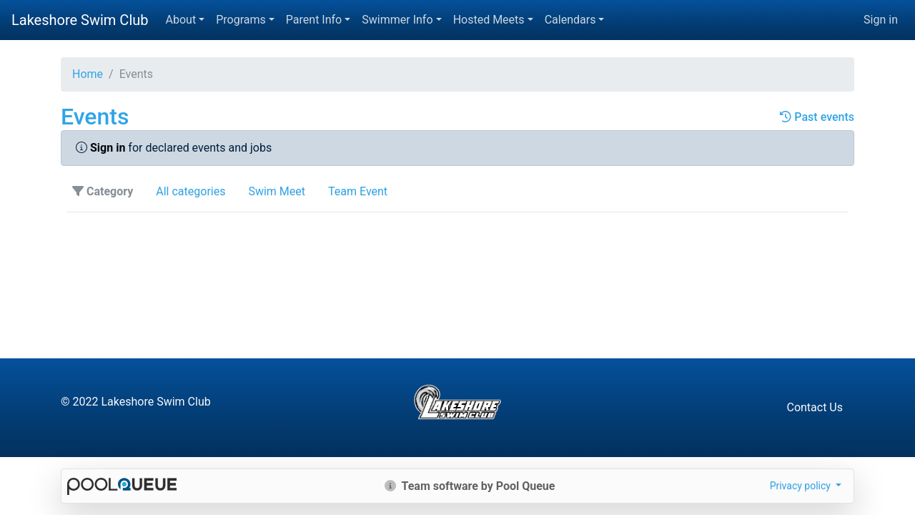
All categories (190, 191)
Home (87, 74)
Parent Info (314, 19)
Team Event (357, 191)
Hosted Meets (489, 19)
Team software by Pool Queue (470, 486)
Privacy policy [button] (802, 485)
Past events (817, 117)
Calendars (570, 19)
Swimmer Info (397, 19)
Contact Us (814, 407)
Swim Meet (276, 191)
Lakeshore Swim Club (80, 20)
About (181, 19)
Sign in (881, 19)
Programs (241, 19)
